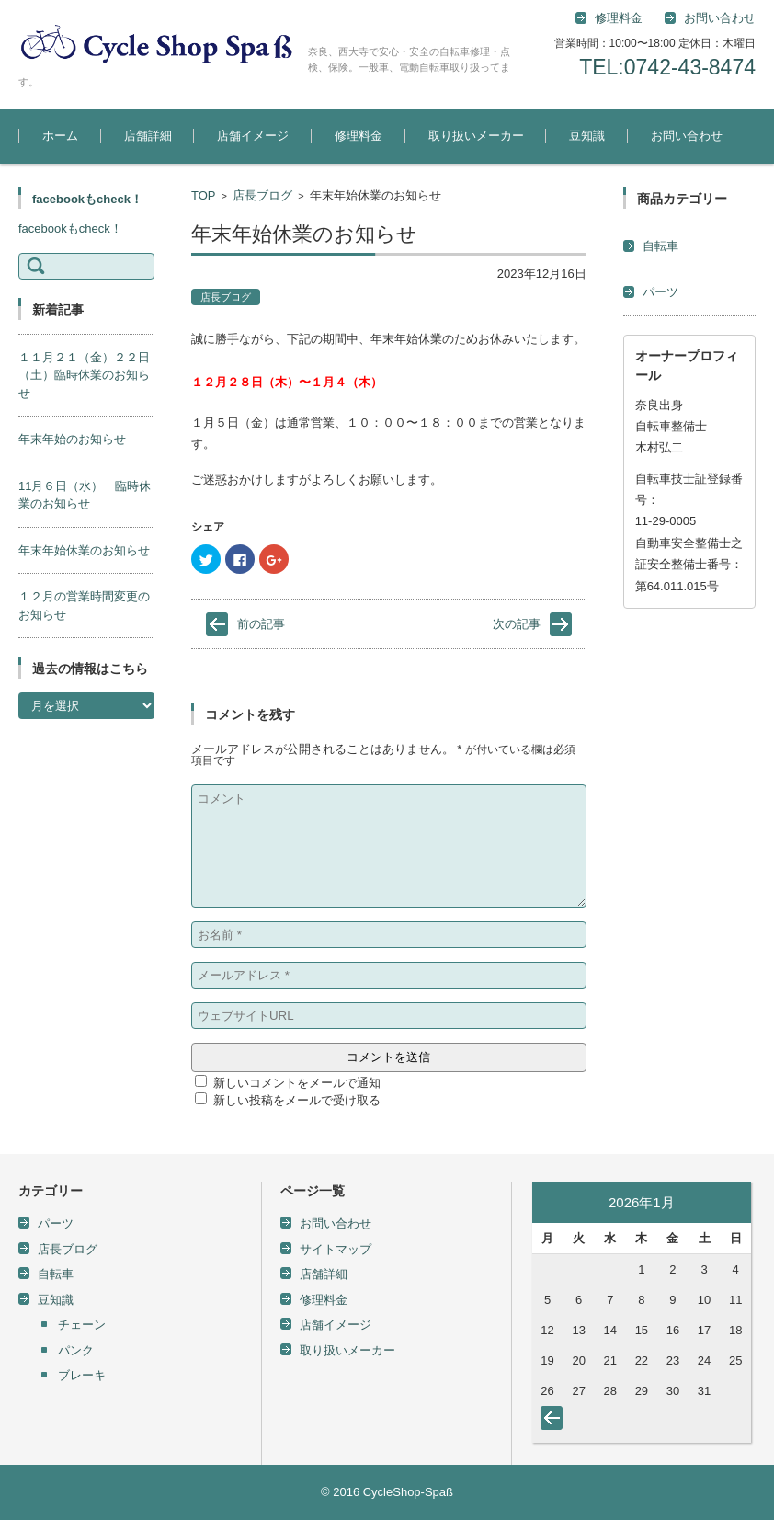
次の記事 (517, 624)
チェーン (82, 1324)
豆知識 (587, 136)
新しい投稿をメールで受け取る (297, 1100)
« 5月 (555, 1421)
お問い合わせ (687, 136)
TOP (203, 195)
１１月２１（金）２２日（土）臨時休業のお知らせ (84, 375)
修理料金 (619, 18)
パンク (76, 1350)
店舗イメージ (253, 136)
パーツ (660, 292)
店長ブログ (262, 195)
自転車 (660, 246)
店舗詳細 (148, 136)
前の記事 (261, 624)
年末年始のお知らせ (72, 439)
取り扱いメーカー (476, 136)
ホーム (60, 136)
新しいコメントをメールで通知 (297, 1083)
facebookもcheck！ (87, 199)
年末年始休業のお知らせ (84, 550)
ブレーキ (82, 1375)
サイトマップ (335, 1249)
